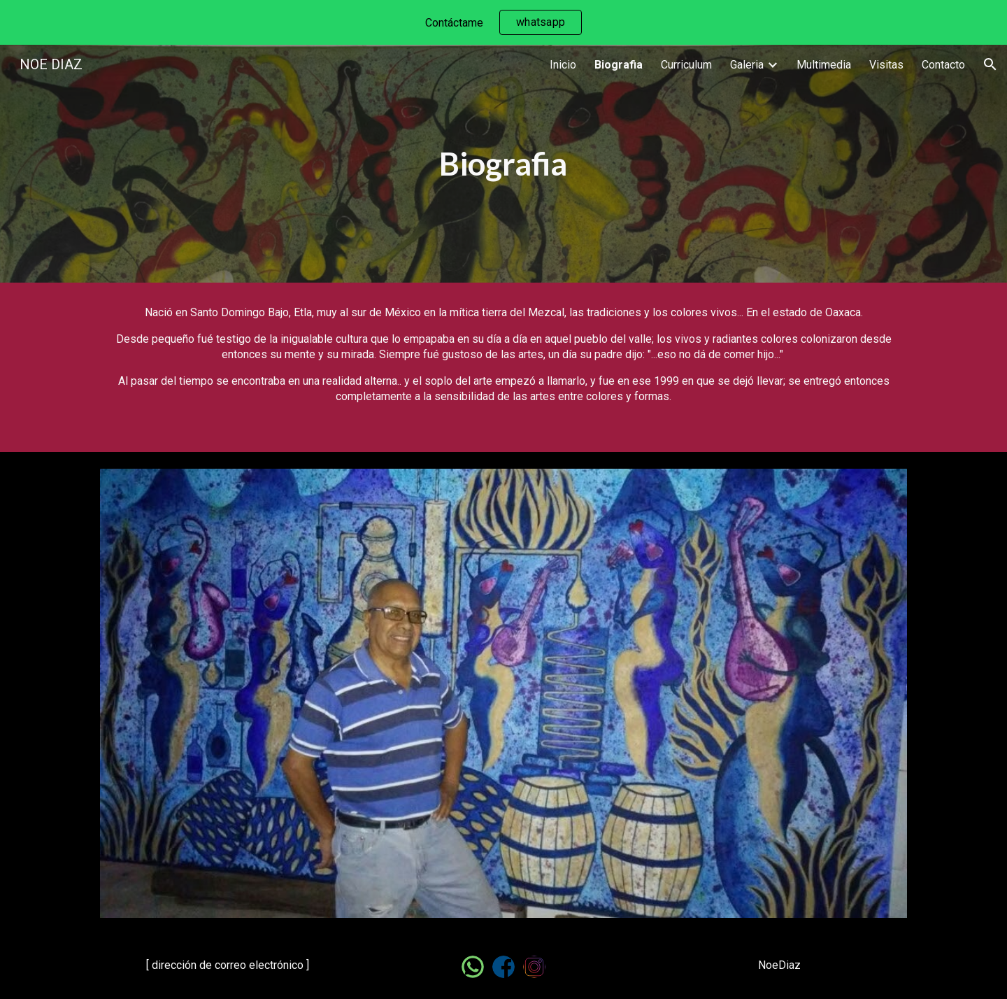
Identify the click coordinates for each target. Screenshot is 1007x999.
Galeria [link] (747, 64)
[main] (503, 164)
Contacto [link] (943, 64)
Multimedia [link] (824, 64)
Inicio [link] (563, 64)
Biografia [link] (618, 64)
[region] (503, 22)
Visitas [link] (886, 64)
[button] (990, 64)
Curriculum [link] (686, 64)
